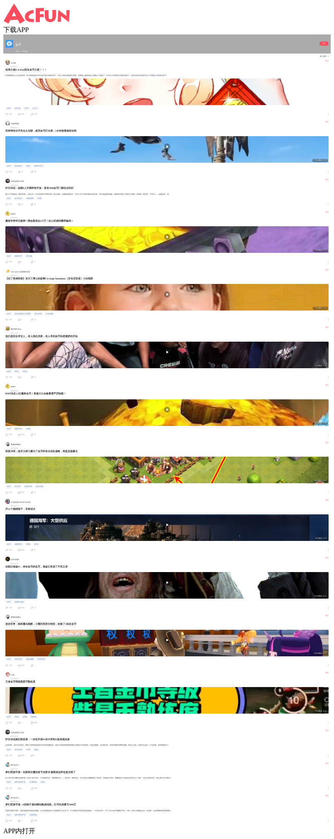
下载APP (16, 29)
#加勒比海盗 (19, 602)
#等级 (17, 717)
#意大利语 (38, 314)
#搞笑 (28, 166)
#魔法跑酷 (30, 659)
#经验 (25, 717)
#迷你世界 (18, 659)
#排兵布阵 (39, 486)
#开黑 (39, 198)
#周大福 (17, 108)
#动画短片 (18, 166)
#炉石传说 (18, 198)
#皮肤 (36, 750)
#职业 (25, 371)
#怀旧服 (29, 256)
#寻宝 (17, 371)
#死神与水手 (38, 166)
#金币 (9, 108)
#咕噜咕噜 (33, 815)
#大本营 (17, 486)
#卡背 (28, 750)
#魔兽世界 (18, 256)
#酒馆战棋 (30, 198)
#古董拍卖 (33, 782)
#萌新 (28, 544)
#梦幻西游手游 (20, 782)
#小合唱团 (49, 314)
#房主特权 (41, 659)
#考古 (43, 782)
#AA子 (34, 108)
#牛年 (26, 108)
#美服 (28, 429)
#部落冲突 (28, 486)
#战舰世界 (18, 544)
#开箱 (36, 544)
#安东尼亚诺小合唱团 (22, 314)
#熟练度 (34, 717)
